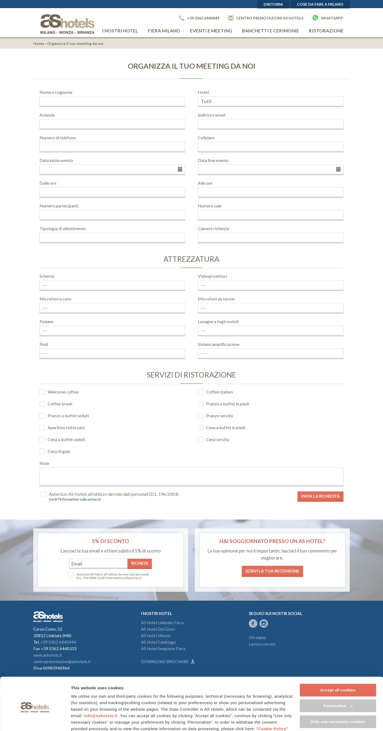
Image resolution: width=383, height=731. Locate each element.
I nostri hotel (120, 31)
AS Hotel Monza (155, 635)
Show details (83, 720)
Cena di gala (59, 451)
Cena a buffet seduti (66, 439)
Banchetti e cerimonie (270, 31)
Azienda (47, 114)
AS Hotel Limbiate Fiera (162, 622)
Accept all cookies (338, 666)
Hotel (203, 92)
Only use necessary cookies (338, 698)
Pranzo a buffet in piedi (227, 403)
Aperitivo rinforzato (66, 427)
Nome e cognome (56, 92)
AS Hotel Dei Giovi (158, 629)
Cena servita (217, 439)
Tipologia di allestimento (63, 228)
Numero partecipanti (59, 205)
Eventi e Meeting (211, 31)
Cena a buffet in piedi (225, 427)
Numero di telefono (58, 137)
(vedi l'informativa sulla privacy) (75, 499)
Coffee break (60, 403)
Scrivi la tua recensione (272, 570)
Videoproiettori (212, 276)
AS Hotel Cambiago (158, 642)
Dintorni (273, 4)
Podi (44, 344)
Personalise (338, 682)
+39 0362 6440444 (199, 18)
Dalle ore (48, 183)
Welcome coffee (63, 391)
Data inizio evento (56, 160)
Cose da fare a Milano (320, 4)
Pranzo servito (219, 415)
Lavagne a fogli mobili (218, 321)
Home (38, 43)
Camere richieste (213, 228)
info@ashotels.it (100, 692)
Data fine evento (213, 160)
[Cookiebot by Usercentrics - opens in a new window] (35, 720)
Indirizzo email (211, 114)
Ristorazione (326, 31)
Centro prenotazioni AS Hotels (265, 18)
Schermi (47, 276)
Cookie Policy (272, 705)
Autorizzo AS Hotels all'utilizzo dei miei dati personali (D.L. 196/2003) (113, 494)
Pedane (46, 321)
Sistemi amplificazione (219, 344)
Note (44, 463)
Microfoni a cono (55, 298)
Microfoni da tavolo (216, 298)
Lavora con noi (262, 643)
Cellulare (206, 137)
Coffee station (219, 391)
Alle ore (205, 183)
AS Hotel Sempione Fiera (163, 648)
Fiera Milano (164, 31)
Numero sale (209, 205)
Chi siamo (257, 637)
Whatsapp (327, 17)
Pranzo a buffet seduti (68, 415)
